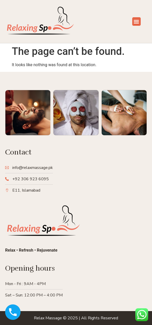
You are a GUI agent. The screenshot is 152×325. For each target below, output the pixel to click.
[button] (136, 21)
